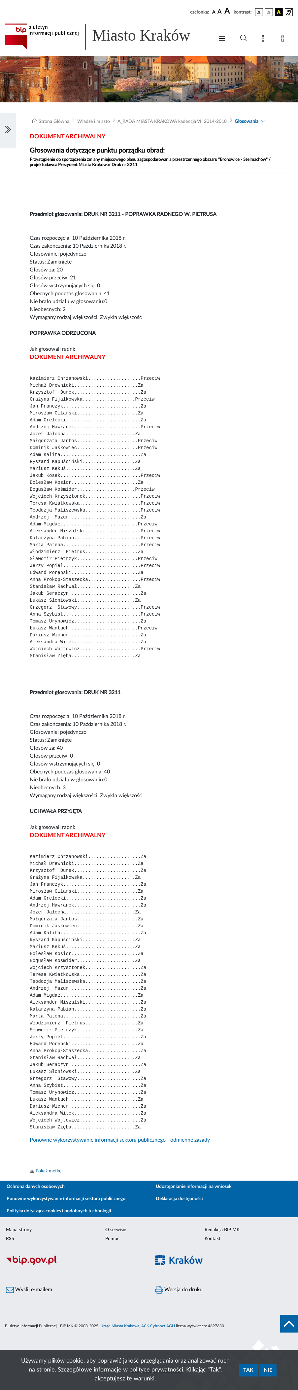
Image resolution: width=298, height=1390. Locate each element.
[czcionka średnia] (219, 12)
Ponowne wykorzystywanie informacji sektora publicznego (66, 1198)
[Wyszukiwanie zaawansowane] (243, 38)
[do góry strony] (289, 1324)
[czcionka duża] (228, 11)
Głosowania (246, 121)
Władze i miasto (93, 121)
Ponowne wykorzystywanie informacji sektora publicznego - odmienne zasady (120, 1140)
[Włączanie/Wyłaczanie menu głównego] (222, 39)
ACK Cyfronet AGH (158, 1326)
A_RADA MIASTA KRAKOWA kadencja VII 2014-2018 (172, 121)
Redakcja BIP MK (222, 1230)
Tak (248, 1370)
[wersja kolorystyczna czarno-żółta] (279, 12)
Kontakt (212, 1238)
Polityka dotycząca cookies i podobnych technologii (59, 1211)
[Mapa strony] (264, 39)
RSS (10, 1238)
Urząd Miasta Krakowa (119, 1326)
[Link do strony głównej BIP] (106, 36)
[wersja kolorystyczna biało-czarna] (269, 12)
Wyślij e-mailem (29, 1290)
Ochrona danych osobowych (36, 1186)
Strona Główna (54, 121)
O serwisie (115, 1230)
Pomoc (112, 1238)
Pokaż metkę (48, 1171)
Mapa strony (19, 1230)
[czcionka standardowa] (213, 12)
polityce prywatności (156, 1370)
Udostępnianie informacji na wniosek (193, 1186)
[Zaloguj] (284, 39)
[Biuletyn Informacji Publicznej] (74, 1264)
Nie (268, 1370)
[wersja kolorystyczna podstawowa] (259, 12)
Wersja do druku (179, 1290)
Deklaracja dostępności (179, 1198)
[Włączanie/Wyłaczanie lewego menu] (8, 130)
